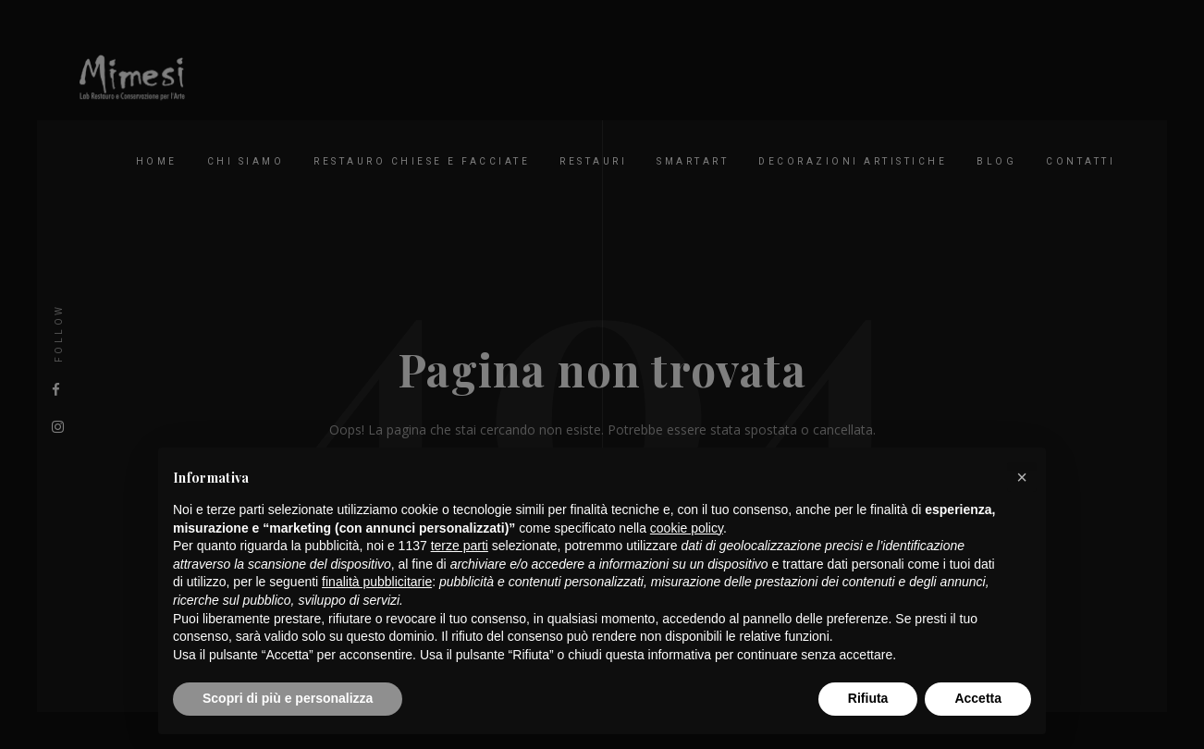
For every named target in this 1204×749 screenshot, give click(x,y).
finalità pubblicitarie (377, 581)
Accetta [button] (977, 698)
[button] (1022, 477)
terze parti (459, 545)
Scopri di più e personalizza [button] (288, 698)
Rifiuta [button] (868, 698)
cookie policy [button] (686, 528)
